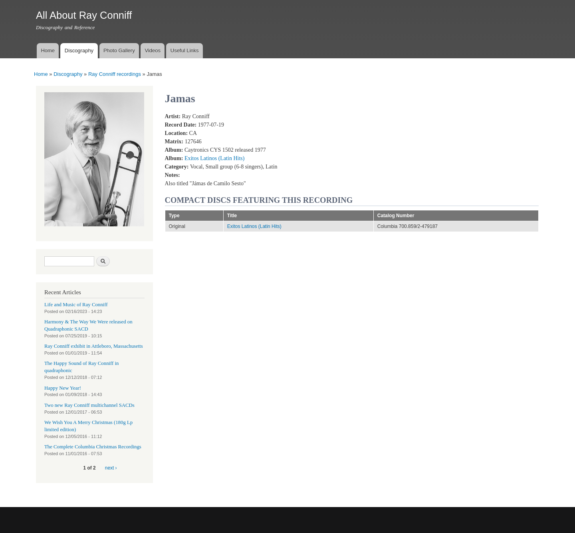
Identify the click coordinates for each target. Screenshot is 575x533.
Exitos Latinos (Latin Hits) (214, 158)
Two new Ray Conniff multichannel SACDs (89, 405)
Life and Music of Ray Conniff (75, 304)
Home (48, 50)
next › (111, 468)
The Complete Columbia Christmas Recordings (92, 447)
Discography (79, 50)
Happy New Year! (62, 388)
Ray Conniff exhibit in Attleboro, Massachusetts (93, 346)
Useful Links (185, 50)
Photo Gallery (119, 50)
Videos (153, 50)
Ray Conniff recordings (114, 74)
